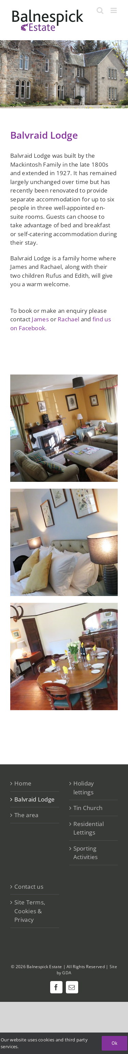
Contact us (28, 886)
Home (22, 783)
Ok (114, 1043)
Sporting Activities (85, 852)
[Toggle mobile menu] (114, 10)
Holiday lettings (83, 787)
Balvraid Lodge (34, 799)
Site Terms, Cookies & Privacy (29, 910)
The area (26, 815)
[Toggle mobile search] (100, 10)
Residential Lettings (88, 828)
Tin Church (88, 808)
